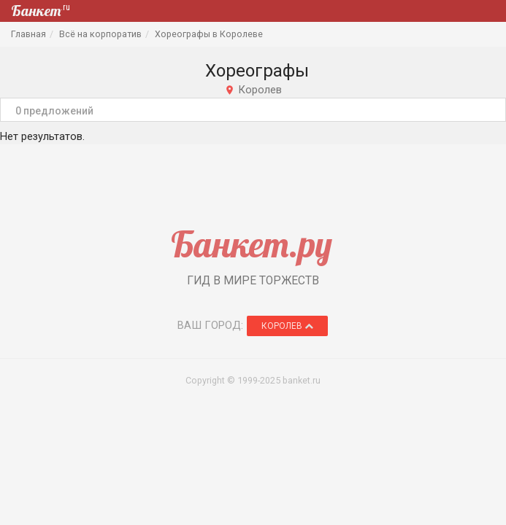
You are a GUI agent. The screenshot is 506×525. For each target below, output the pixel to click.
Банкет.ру (251, 244)
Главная (28, 33)
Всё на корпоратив (100, 33)
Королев (287, 326)
